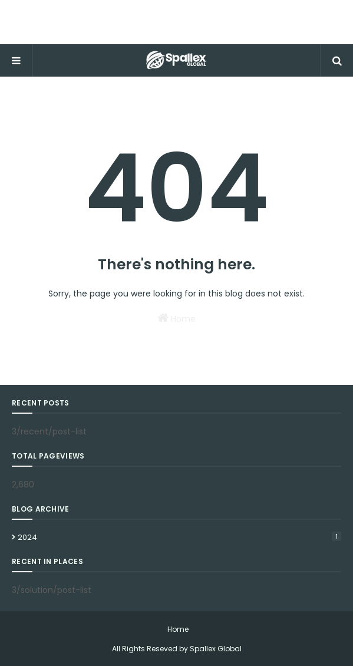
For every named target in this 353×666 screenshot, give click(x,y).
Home (176, 318)
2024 (179, 537)
